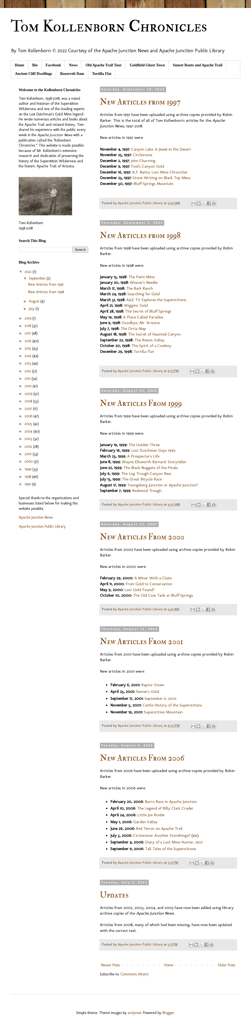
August (34, 301)
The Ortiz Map (133, 328)
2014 (28, 356)
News (73, 65)
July (32, 308)
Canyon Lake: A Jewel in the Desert (161, 149)
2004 (29, 431)
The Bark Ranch (139, 288)
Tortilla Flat (101, 74)
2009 (29, 393)
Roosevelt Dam (72, 74)
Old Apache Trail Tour (103, 65)
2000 (29, 461)
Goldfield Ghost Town (147, 65)
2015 (28, 348)
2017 (28, 333)
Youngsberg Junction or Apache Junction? (162, 485)
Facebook (53, 65)
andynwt (134, 1013)
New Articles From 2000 (142, 537)
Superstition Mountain (163, 712)
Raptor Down (152, 684)
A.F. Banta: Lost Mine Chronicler (160, 172)
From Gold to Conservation (149, 583)
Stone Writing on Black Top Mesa (161, 177)
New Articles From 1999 (141, 403)
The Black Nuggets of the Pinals (150, 467)
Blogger (168, 1013)
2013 (28, 363)
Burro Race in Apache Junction (171, 801)
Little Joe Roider (151, 815)
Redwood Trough (147, 490)
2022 (29, 271)
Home (19, 65)
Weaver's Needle (144, 282)
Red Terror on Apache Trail (159, 828)
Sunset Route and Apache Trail (197, 65)
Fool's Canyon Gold (147, 166)
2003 (29, 439)
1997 (28, 484)
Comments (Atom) (134, 974)
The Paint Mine (141, 276)
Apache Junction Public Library (42, 526)
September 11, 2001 (160, 698)
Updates (114, 895)
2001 (29, 454)
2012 (28, 371)
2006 (29, 416)
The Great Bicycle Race (142, 479)
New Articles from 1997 (140, 102)
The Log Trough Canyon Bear (146, 473)
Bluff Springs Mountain (153, 183)
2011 (28, 378)
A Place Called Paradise (143, 317)
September (37, 278)
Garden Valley (145, 821)
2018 (28, 326)
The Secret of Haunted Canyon (154, 334)
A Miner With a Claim (153, 578)
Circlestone (142, 154)
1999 (28, 469)
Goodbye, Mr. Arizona (141, 322)
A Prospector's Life (143, 456)
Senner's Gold (147, 691)
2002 (29, 446)
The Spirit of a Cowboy (151, 345)
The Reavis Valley (149, 340)
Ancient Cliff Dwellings (33, 74)
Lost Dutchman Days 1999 (153, 450)
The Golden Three (144, 444)
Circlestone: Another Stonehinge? (161, 835)
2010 (29, 386)
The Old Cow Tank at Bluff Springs (163, 595)
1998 (28, 476)
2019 (28, 318)
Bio (35, 65)
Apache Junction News (36, 517)
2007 (29, 408)
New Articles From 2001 (141, 642)
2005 (29, 424)
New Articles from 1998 (140, 235)
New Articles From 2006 (142, 758)
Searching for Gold (143, 294)
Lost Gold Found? (139, 589)
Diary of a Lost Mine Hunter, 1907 (174, 842)
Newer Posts (110, 965)
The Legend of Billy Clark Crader (165, 808)
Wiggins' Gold (136, 305)
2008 (29, 401)
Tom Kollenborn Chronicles (109, 27)
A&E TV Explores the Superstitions (156, 299)
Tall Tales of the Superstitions (170, 848)
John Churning (143, 160)
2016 (28, 341)
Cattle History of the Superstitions (172, 705)
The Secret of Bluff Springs (148, 311)
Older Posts (226, 965)
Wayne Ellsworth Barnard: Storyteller (154, 461)
